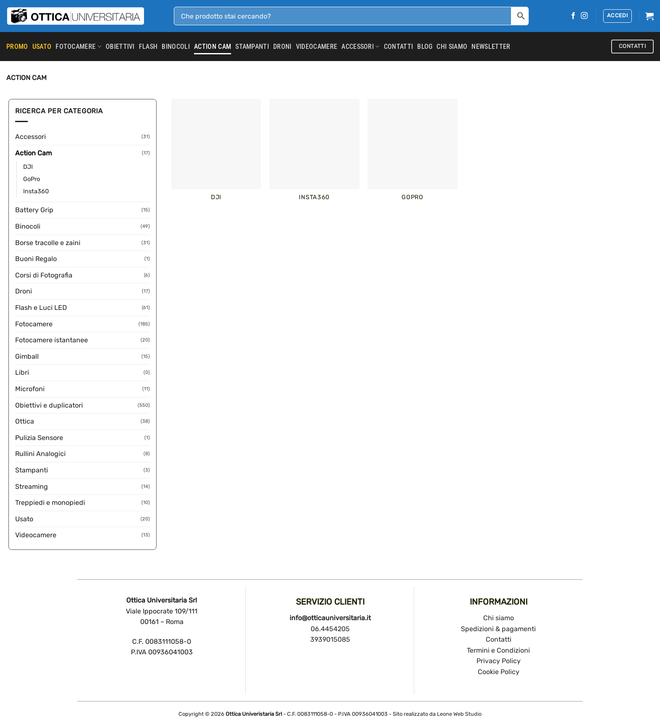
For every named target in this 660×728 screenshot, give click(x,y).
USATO (42, 47)
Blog (424, 47)
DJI (28, 167)
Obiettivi (120, 47)
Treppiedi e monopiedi (50, 503)
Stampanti (252, 47)
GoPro (31, 179)
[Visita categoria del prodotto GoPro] (412, 155)
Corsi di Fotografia (43, 275)
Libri (22, 372)
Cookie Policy (498, 672)
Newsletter (490, 47)
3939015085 (330, 639)
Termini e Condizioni (498, 650)
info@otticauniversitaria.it (330, 618)
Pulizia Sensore (39, 438)
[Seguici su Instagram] (584, 16)
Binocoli (176, 47)
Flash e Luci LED (41, 308)
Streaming (31, 487)
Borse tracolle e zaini (47, 243)
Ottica (24, 421)
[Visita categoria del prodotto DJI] (216, 155)
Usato (24, 519)
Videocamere (317, 47)
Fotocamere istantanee (51, 340)
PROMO (17, 47)
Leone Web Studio (459, 714)
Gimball (27, 356)
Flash (148, 47)
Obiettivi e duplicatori (49, 405)
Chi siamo (498, 618)
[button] (617, 16)
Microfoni (30, 389)
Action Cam (212, 47)
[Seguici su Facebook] (573, 16)
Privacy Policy (498, 661)
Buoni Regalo (36, 259)
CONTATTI (398, 47)
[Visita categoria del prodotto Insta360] (314, 155)
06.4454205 (330, 629)
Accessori (360, 47)
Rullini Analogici (40, 454)
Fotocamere (78, 47)
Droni (282, 47)
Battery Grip (34, 210)
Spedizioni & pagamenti (498, 629)
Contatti (498, 639)
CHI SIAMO (451, 47)
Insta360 (36, 191)
